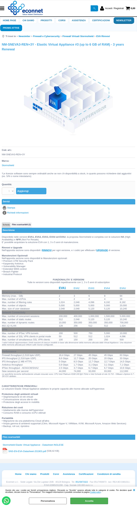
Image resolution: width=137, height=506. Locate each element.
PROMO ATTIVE (11, 28)
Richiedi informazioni (18, 211)
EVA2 (76, 286)
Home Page (9, 20)
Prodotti (46, 20)
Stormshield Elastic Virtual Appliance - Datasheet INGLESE (33, 443)
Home (18, 472)
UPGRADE (102, 249)
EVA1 (62, 286)
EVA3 (91, 286)
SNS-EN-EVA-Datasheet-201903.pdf (27, 449)
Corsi (61, 20)
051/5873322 (81, 480)
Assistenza (69, 472)
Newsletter (123, 20)
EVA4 (107, 286)
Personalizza (48, 501)
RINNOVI (47, 249)
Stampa (11, 206)
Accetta (89, 501)
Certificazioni (101, 20)
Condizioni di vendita (109, 472)
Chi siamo (28, 20)
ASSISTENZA (79, 20)
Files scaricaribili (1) (21, 223)
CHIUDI (134, 490)
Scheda (6, 223)
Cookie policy (95, 492)
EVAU (123, 286)
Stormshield (8, 165)
